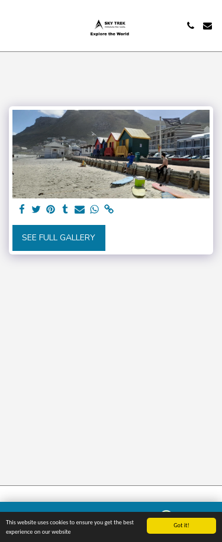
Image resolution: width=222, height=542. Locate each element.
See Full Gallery (58, 237)
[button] (13, 25)
